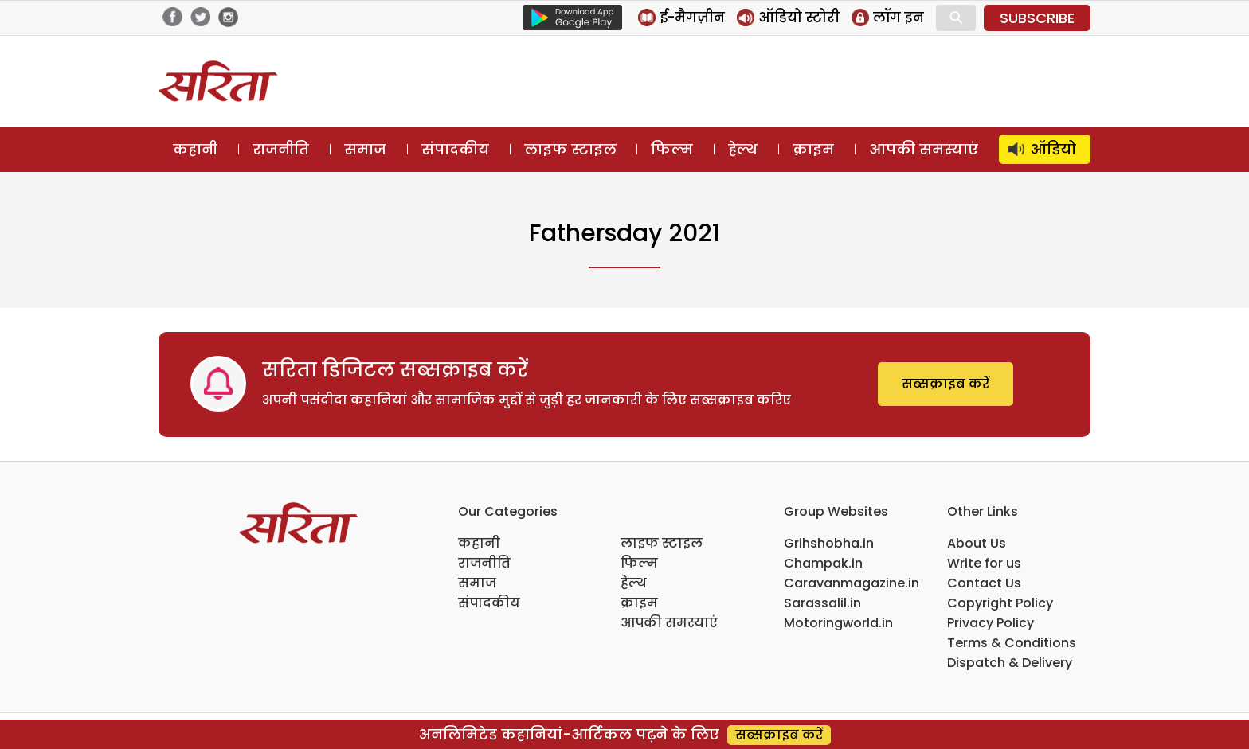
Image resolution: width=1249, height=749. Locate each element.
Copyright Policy (1000, 603)
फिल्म (672, 149)
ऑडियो (1053, 149)
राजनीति (281, 149)
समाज (365, 149)
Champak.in (823, 563)
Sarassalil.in (822, 603)
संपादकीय (455, 149)
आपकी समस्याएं (923, 149)
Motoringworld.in (838, 623)
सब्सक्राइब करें (945, 384)
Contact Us (984, 583)
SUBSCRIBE (1037, 18)
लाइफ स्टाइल (570, 149)
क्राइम (813, 149)
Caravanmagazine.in (851, 583)
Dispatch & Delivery (1009, 662)
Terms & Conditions (1011, 643)
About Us (976, 543)
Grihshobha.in (829, 543)
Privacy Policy (990, 623)
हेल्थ (743, 149)
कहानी (195, 149)
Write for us (984, 563)
